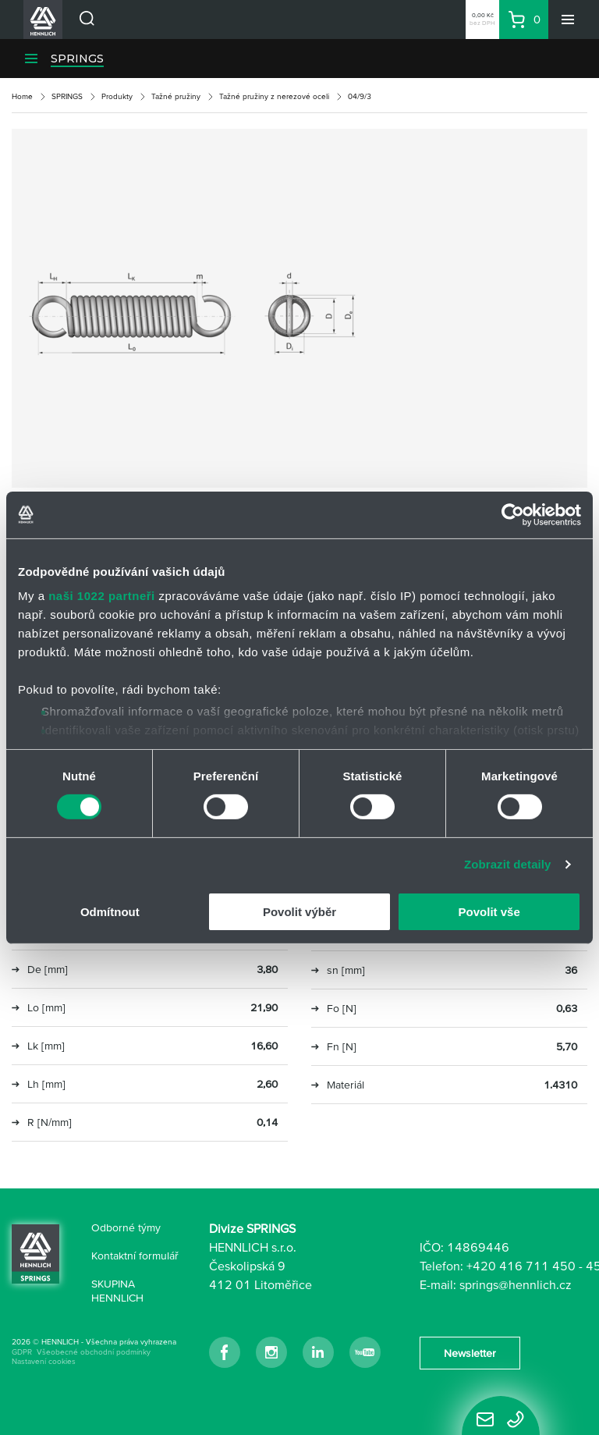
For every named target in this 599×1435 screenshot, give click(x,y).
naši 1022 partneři (101, 595)
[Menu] (567, 19)
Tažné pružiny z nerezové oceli (274, 96)
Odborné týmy (126, 1227)
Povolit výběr (299, 911)
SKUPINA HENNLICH (117, 1290)
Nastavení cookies (44, 1361)
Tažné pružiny (175, 96)
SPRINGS (77, 59)
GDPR (22, 1352)
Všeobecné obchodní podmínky (94, 1352)
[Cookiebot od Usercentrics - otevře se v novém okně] (513, 514)
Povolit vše (489, 911)
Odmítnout (110, 911)
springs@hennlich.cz (515, 1284)
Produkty (117, 96)
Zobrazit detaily (507, 864)
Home (22, 96)
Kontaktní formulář (135, 1255)
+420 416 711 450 (521, 1266)
